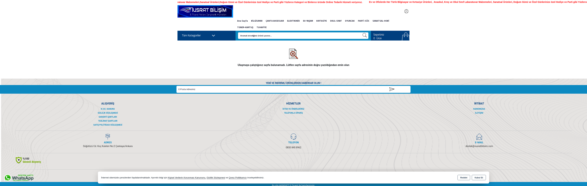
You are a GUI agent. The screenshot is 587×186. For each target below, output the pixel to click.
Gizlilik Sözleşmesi (108, 113)
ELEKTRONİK (293, 20)
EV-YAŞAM (308, 20)
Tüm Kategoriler (198, 35)
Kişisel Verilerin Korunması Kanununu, (187, 177)
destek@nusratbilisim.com (479, 146)
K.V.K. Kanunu (108, 109)
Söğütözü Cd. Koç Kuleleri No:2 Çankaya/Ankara (108, 146)
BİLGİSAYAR (256, 20)
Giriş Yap (405, 11)
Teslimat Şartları (107, 121)
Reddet (463, 178)
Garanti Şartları (108, 117)
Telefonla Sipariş (293, 113)
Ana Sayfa (242, 20)
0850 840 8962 (293, 147)
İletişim (479, 113)
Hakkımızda (479, 109)
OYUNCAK (350, 20)
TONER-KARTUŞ (245, 27)
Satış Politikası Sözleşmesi (107, 125)
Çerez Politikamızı (238, 177)
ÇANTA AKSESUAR (275, 20)
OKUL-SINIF (336, 20)
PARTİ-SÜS (363, 20)
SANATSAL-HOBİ (381, 20)
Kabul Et (479, 178)
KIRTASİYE (321, 20)
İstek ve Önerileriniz (293, 109)
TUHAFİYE (262, 27)
